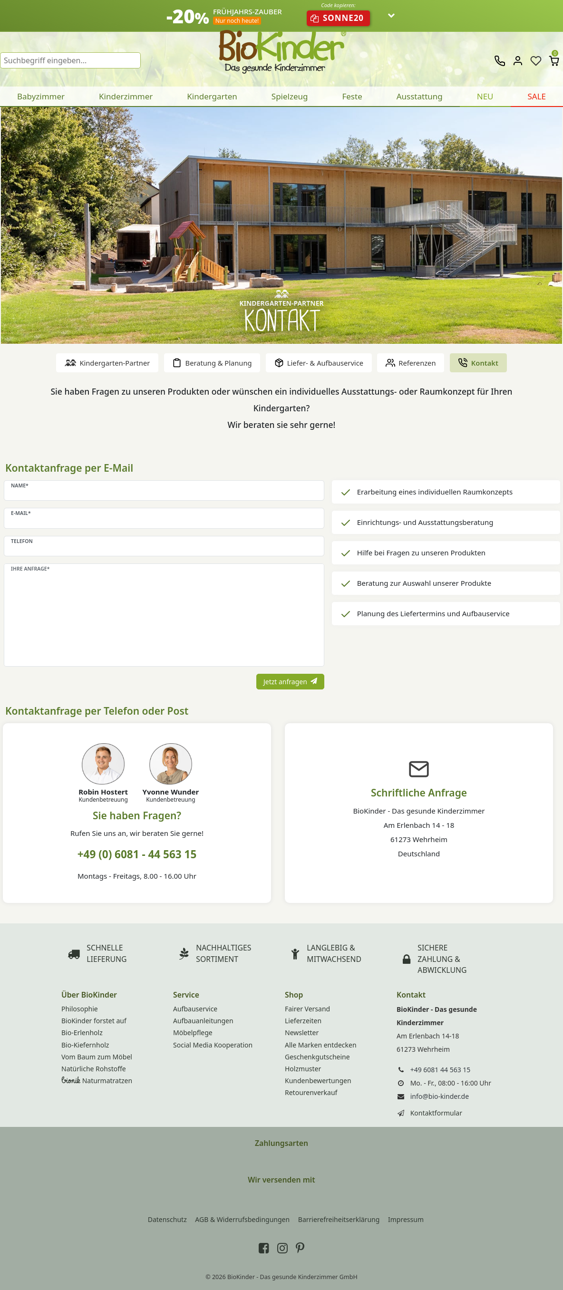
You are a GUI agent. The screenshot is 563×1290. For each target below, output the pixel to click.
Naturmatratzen (96, 1080)
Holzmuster (303, 1068)
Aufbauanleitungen (203, 1020)
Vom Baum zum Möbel (96, 1056)
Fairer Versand (307, 1008)
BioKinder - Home (281, 47)
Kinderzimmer (126, 96)
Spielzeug (290, 96)
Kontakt (478, 363)
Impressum (406, 1219)
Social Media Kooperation (212, 1044)
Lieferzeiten (303, 1020)
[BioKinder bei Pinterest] (300, 1248)
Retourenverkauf (311, 1092)
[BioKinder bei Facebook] (264, 1248)
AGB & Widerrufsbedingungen (242, 1219)
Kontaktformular (436, 1112)
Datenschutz (167, 1219)
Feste (352, 96)
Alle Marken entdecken (321, 1044)
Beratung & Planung (212, 363)
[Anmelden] (518, 60)
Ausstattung (420, 96)
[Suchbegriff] (70, 60)
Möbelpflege (193, 1032)
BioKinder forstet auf (93, 1020)
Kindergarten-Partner (107, 363)
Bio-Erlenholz (82, 1032)
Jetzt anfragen (290, 681)
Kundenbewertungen (318, 1080)
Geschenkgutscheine (317, 1056)
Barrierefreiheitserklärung (339, 1219)
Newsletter (302, 1032)
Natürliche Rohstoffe (93, 1068)
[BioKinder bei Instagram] (282, 1248)
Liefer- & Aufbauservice (318, 363)
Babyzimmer (41, 96)
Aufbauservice (195, 1008)
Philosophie (79, 1008)
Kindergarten (212, 96)
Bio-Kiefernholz (85, 1044)
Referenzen (411, 363)
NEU (485, 96)
